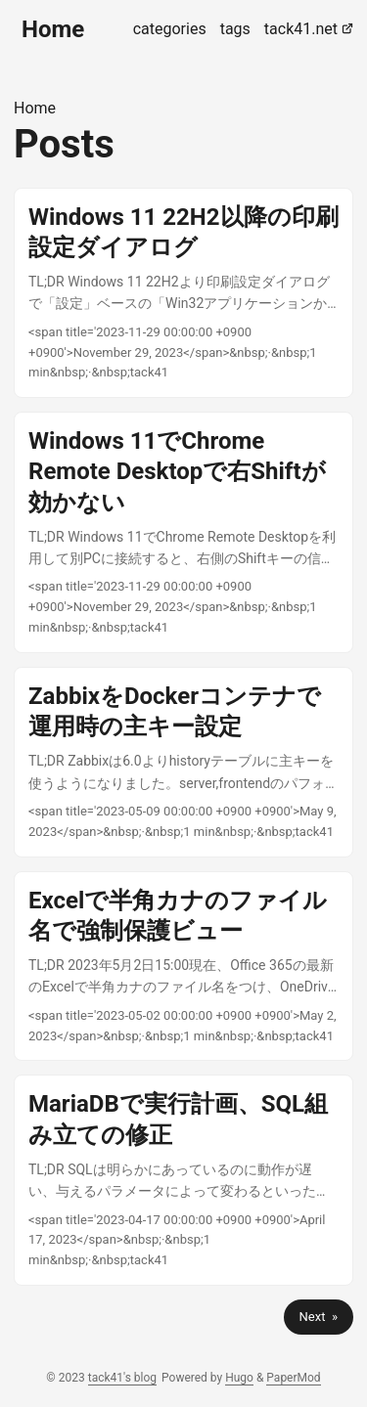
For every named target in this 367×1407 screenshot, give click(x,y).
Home (53, 29)
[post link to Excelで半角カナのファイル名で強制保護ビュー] (183, 966)
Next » (318, 1316)
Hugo (239, 1378)
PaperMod (293, 1378)
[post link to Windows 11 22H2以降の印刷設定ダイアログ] (183, 293)
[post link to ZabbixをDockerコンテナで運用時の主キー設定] (183, 762)
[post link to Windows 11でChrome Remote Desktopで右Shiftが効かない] (183, 532)
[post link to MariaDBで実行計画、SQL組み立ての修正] (183, 1180)
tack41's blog (122, 1378)
